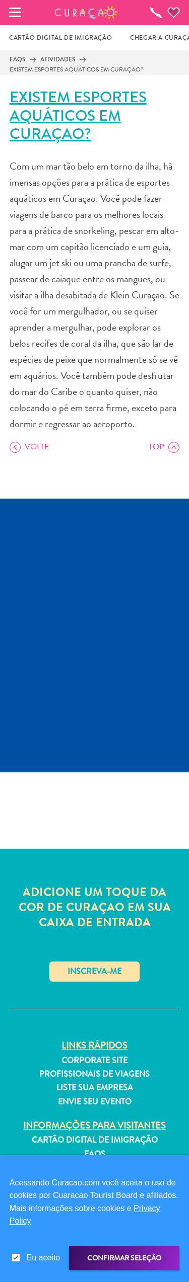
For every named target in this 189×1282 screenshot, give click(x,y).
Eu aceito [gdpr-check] (43, 1257)
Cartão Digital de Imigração (95, 1140)
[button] (85, 12)
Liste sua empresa (94, 1087)
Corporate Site (94, 1060)
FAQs (17, 59)
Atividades (57, 59)
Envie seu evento (95, 1101)
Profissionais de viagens (94, 1074)
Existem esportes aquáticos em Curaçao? (77, 69)
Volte (37, 447)
